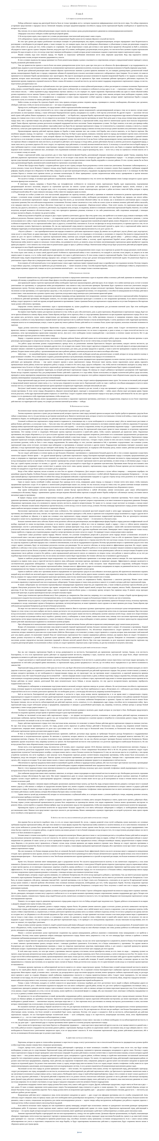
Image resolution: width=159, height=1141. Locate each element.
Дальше (79, 1132)
